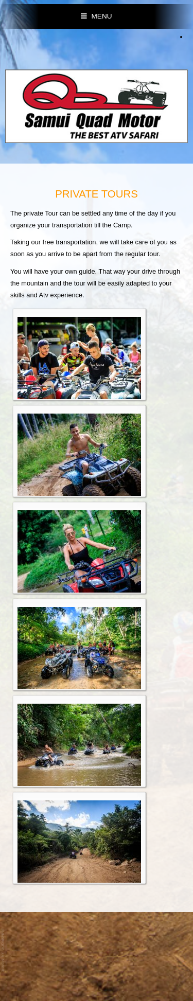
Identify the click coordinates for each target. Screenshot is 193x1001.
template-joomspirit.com (4, 950)
